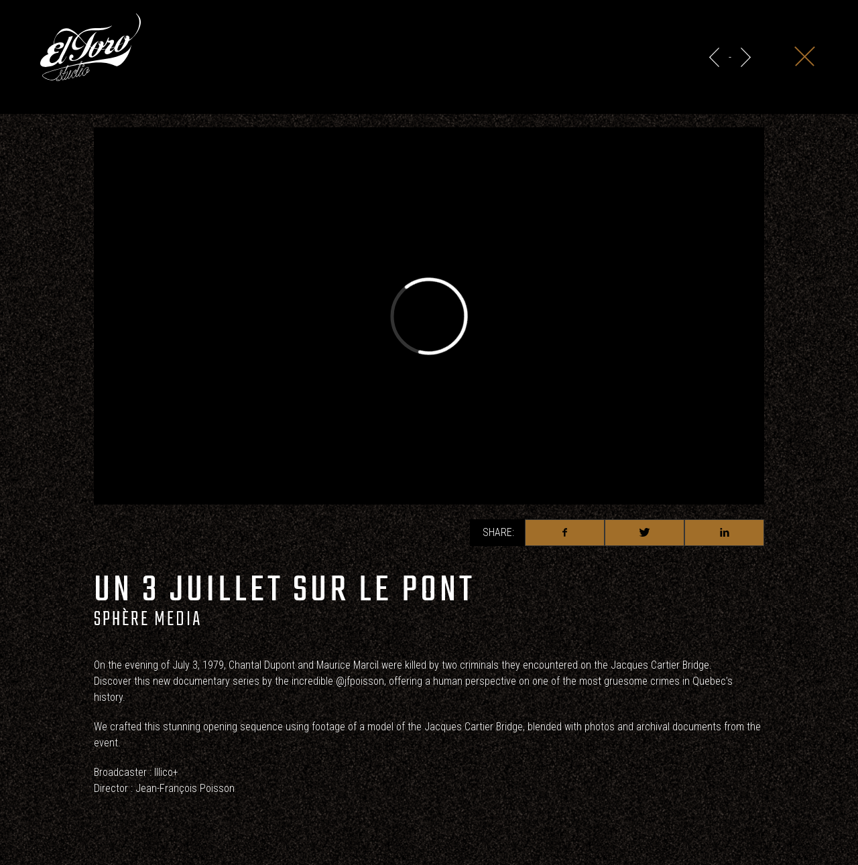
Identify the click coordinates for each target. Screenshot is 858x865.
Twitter (644, 532)
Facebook (565, 532)
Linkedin (724, 532)
